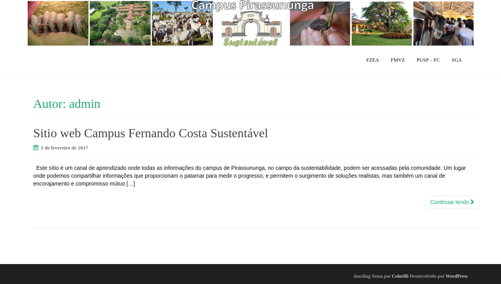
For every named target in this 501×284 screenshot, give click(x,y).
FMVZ (398, 60)
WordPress (457, 276)
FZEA (372, 60)
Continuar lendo (452, 202)
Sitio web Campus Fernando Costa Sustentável (150, 133)
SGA (457, 60)
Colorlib (400, 276)
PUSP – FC (428, 60)
